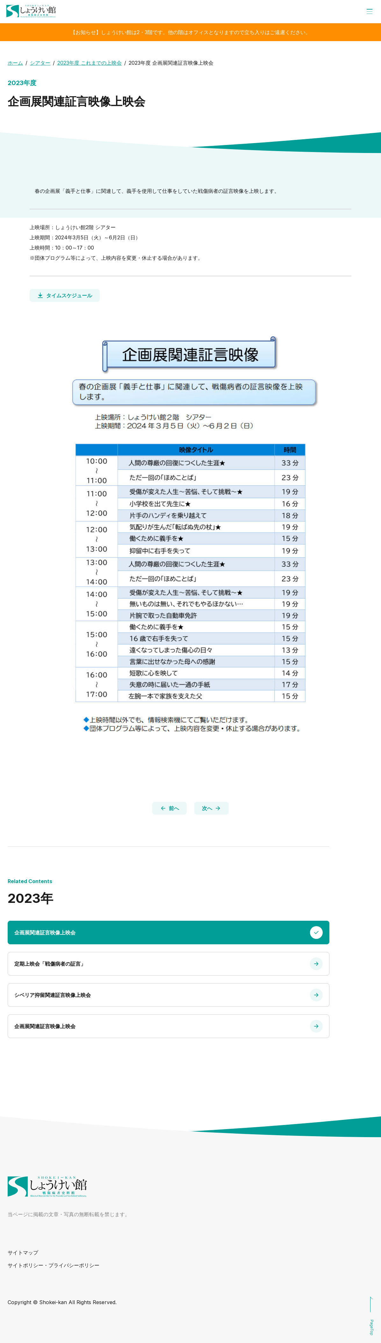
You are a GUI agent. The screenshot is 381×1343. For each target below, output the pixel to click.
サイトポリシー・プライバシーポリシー (53, 1265)
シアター (40, 63)
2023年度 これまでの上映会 (89, 63)
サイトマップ (23, 1252)
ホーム (15, 63)
